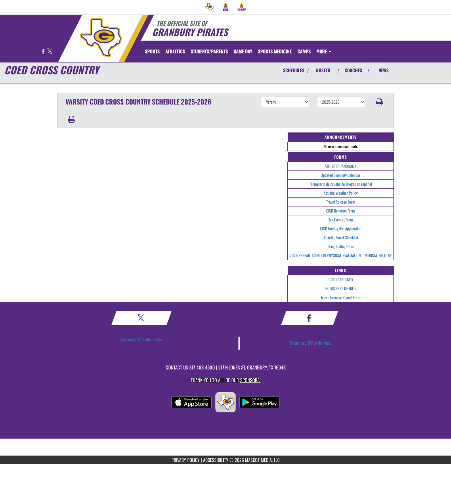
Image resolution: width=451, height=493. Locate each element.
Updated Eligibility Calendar (340, 175)
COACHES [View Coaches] (353, 70)
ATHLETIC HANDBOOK (340, 166)
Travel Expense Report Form (341, 297)
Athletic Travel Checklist (340, 237)
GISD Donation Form (340, 211)
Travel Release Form (340, 202)
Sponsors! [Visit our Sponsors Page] (250, 380)
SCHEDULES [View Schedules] (293, 70)
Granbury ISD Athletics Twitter (141, 339)
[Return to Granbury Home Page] (101, 37)
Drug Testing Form (341, 246)
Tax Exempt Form (340, 220)
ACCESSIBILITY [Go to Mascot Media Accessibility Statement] (215, 459)
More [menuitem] (323, 51)
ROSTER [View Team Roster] (323, 70)
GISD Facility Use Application (340, 228)
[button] (379, 102)
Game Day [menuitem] (243, 51)
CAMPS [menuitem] (304, 51)
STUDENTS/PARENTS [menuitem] (209, 51)
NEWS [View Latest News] (384, 70)
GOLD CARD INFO (340, 279)
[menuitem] (209, 7)
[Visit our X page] (49, 52)
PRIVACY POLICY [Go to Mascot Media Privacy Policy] (185, 459)
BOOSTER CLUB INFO (340, 288)
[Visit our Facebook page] (43, 52)
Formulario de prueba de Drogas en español (340, 184)
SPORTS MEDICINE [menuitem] (275, 51)
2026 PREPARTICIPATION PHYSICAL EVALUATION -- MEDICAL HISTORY (341, 255)
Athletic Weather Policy (341, 193)
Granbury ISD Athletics (310, 343)
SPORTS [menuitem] (152, 51)
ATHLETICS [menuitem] (175, 51)
